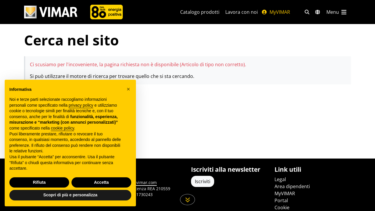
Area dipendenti (292, 186)
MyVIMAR (275, 12)
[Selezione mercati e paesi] (318, 12)
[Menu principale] (337, 12)
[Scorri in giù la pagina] (187, 199)
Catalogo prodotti (199, 12)
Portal (281, 200)
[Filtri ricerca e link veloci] (307, 12)
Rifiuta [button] (39, 182)
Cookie (282, 207)
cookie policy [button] (62, 128)
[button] (128, 89)
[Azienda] (106, 12)
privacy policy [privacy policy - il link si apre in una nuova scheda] (81, 105)
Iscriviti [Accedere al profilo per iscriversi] (202, 181)
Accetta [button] (101, 182)
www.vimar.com (141, 182)
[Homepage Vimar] (50, 12)
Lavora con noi (241, 12)
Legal (280, 179)
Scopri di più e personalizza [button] (70, 195)
